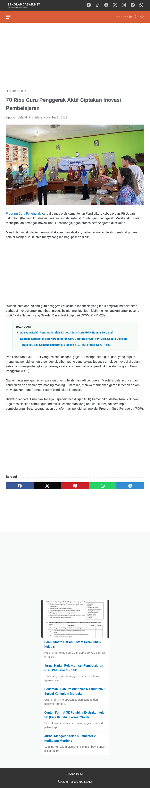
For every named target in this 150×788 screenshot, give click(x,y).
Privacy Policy (75, 773)
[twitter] (115, 5)
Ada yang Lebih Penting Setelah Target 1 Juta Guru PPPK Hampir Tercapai (66, 332)
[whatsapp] (141, 5)
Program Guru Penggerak (23, 213)
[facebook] (106, 5)
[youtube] (88, 5)
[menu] (10, 16)
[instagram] (124, 5)
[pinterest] (75, 485)
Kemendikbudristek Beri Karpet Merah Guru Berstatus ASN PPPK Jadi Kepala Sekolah (73, 339)
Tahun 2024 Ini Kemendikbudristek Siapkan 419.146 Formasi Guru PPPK (65, 345)
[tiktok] (97, 5)
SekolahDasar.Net (81, 781)
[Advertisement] (75, 56)
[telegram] (132, 5)
